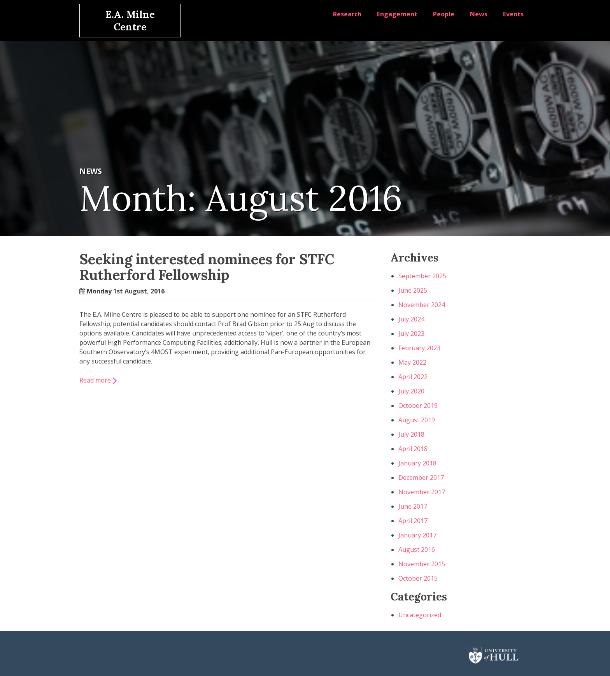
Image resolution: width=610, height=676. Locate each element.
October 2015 (418, 578)
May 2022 (412, 362)
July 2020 (411, 391)
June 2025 (412, 290)
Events (513, 14)
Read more (95, 380)
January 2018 (417, 463)
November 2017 (421, 492)
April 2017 (413, 520)
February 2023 (419, 348)
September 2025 (422, 276)
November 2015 (421, 564)
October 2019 (418, 405)
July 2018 (411, 434)
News (478, 14)
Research (347, 14)
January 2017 (417, 535)
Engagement (397, 14)
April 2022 (413, 376)
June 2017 (412, 506)
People (443, 14)
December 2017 (421, 477)
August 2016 (416, 549)
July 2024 (411, 319)
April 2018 (413, 448)
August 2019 (416, 420)
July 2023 (411, 333)
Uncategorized (419, 615)
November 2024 (421, 304)
